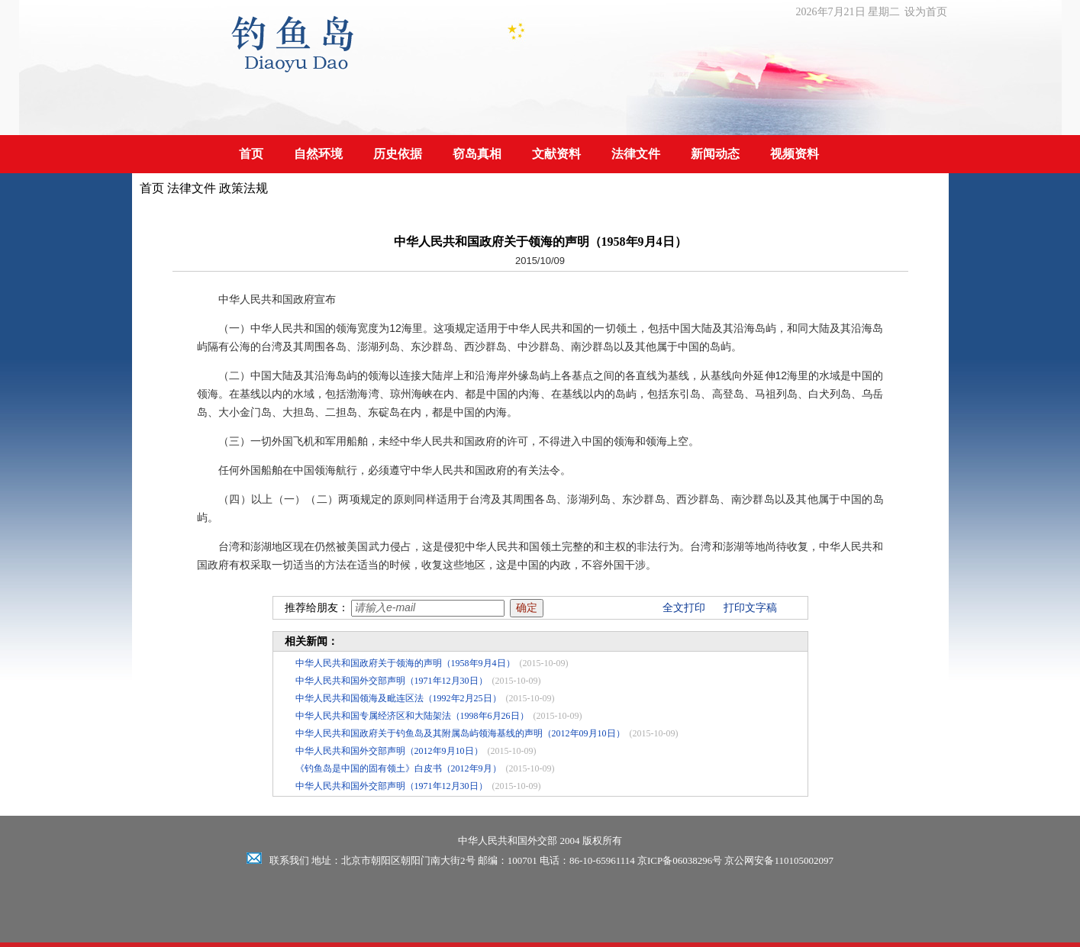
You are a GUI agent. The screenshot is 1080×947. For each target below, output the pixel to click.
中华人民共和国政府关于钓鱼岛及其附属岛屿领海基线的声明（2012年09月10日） (460, 733)
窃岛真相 (477, 153)
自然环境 (318, 153)
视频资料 (794, 153)
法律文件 (635, 153)
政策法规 (243, 188)
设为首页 (925, 12)
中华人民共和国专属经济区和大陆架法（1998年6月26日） (412, 715)
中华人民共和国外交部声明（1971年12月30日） (391, 680)
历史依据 (397, 153)
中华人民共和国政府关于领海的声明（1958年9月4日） (405, 663)
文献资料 (556, 153)
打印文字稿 (750, 608)
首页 (251, 153)
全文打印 (684, 608)
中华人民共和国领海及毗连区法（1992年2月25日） (398, 698)
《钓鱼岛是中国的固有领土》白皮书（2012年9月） (398, 768)
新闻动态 (715, 153)
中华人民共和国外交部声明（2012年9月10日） (389, 751)
